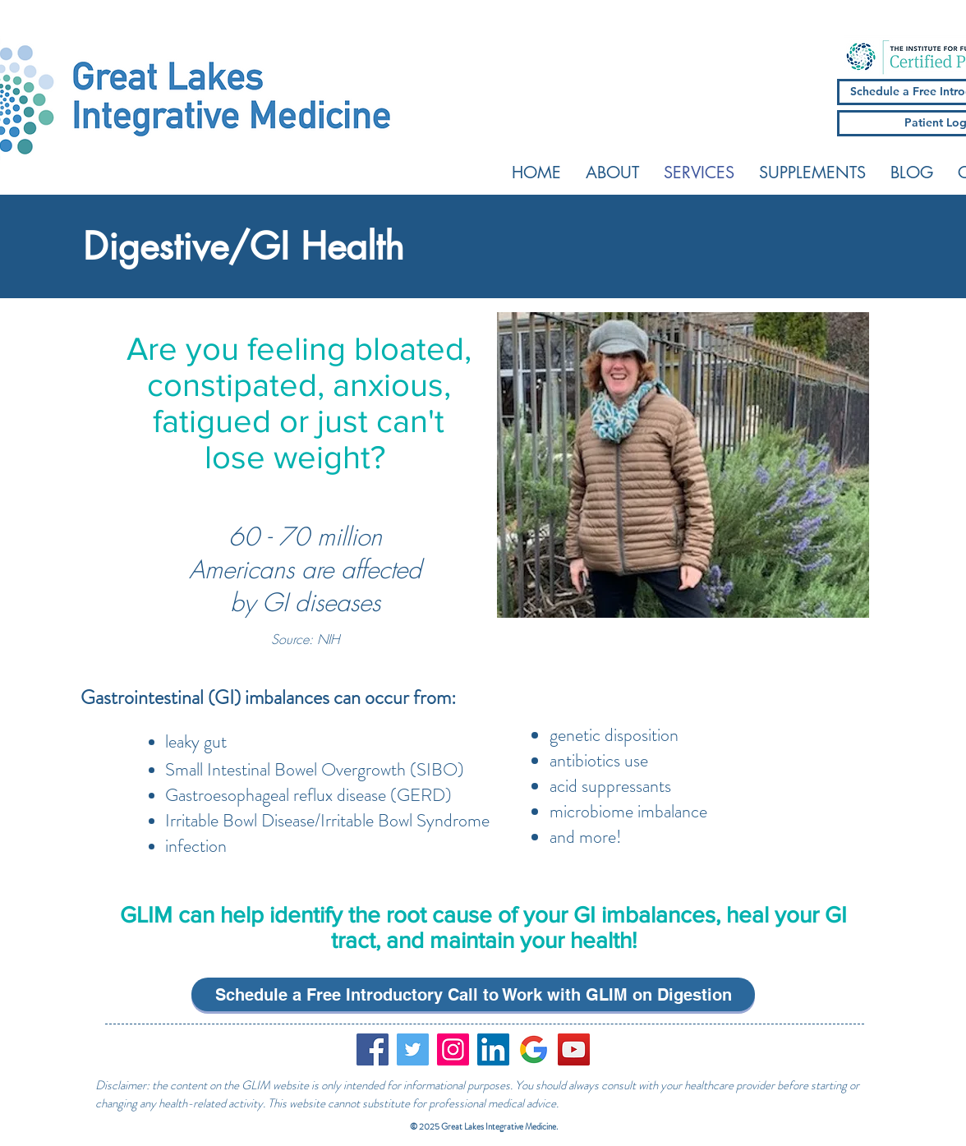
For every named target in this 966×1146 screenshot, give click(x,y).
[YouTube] (574, 1049)
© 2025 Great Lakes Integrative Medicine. (484, 1126)
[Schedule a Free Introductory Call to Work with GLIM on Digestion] (473, 994)
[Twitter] (413, 1049)
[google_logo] (534, 1049)
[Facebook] (372, 1049)
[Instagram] (453, 1049)
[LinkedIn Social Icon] (493, 1049)
